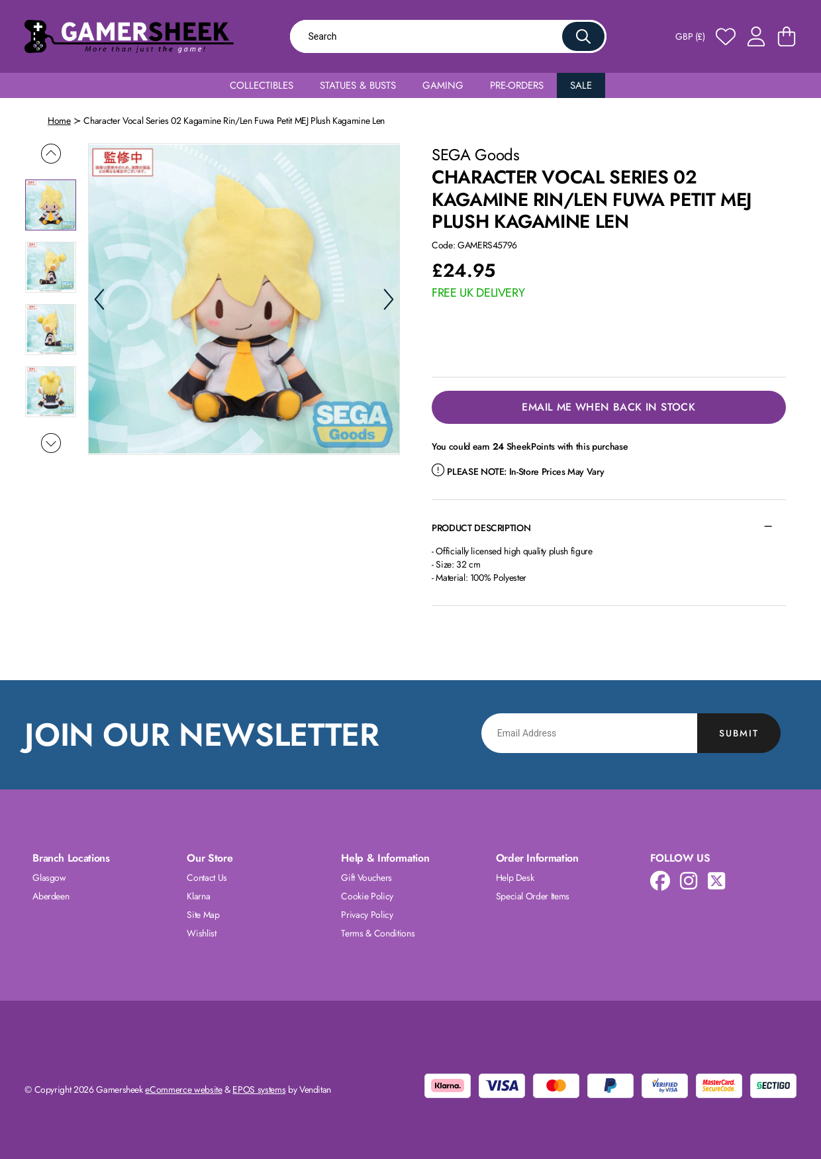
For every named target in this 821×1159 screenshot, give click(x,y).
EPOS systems (258, 1089)
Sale (581, 85)
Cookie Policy (367, 896)
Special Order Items (532, 896)
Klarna (198, 896)
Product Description (481, 527)
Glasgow (49, 877)
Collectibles (261, 85)
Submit (739, 733)
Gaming (442, 85)
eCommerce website (183, 1089)
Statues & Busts (358, 85)
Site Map (203, 914)
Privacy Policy (367, 914)
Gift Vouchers (366, 877)
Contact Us (207, 877)
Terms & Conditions (377, 933)
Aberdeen (50, 896)
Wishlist (201, 933)
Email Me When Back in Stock (608, 407)
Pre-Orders (517, 85)
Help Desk (515, 877)
